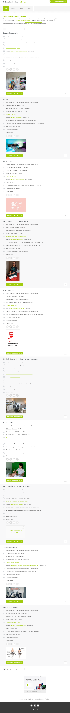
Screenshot (31, 51)
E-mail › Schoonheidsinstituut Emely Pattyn (16, 236)
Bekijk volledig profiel (14, 93)
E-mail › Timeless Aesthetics (12, 562)
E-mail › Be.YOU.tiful (11, 176)
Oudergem (17, 613)
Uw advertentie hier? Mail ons (35, 691)
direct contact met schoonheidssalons (33, 22)
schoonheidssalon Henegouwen (22, 20)
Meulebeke (18, 492)
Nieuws (13, 8)
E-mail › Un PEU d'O (11, 114)
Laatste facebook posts (12, 63)
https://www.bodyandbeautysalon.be (18, 51)
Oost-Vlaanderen (10, 39)
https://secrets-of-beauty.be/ (16, 504)
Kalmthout (14, 105)
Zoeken (21, 8)
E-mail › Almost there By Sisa (13, 622)
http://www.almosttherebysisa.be (18, 625)
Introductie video (23, 251)
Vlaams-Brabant (10, 365)
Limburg (8, 553)
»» (22, 29)
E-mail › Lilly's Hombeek (11, 305)
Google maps (23, 39)
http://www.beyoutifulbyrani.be (17, 179)
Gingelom (13, 553)
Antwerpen (8, 105)
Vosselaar (14, 428)
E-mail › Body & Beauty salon (13, 48)
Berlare (17, 39)
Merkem (17, 227)
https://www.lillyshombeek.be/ (17, 308)
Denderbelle (18, 167)
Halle (16, 365)
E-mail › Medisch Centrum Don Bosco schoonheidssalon (19, 374)
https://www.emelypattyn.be (16, 239)
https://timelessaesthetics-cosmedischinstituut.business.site (24, 565)
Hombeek (14, 296)
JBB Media (33, 709)
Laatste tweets (10, 452)
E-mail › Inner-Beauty (11, 437)
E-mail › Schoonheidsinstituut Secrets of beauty (17, 501)
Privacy (38, 709)
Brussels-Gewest (10, 613)
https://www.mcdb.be (15, 377)
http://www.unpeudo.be (15, 117)
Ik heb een (58, 1)
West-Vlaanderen (10, 227)
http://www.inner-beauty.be (16, 441)
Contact (29, 8)
